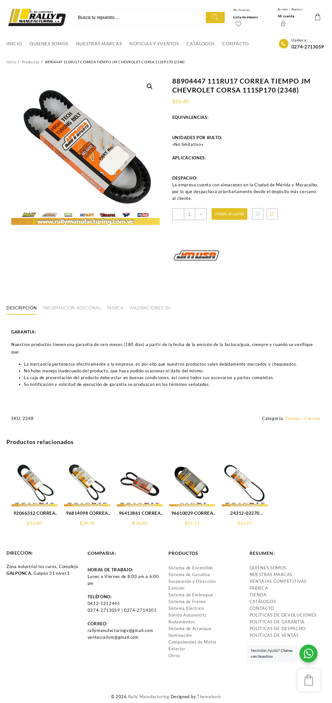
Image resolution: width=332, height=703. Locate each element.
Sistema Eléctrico (186, 608)
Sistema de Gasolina (189, 574)
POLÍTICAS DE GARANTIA (277, 621)
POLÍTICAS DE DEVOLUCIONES (283, 615)
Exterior (176, 648)
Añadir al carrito (229, 213)
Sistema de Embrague (190, 594)
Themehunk (209, 696)
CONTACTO (262, 608)
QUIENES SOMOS (268, 567)
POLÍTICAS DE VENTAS (274, 635)
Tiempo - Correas (303, 418)
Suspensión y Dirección (191, 581)
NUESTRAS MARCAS (271, 574)
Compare (272, 213)
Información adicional (72, 307)
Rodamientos (181, 621)
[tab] (24, 308)
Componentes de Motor (192, 642)
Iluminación (180, 635)
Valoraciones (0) (149, 307)
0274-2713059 (307, 46)
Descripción (21, 307)
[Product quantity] (189, 214)
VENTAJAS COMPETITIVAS (278, 581)
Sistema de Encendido (190, 567)
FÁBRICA (259, 588)
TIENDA (258, 594)
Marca (115, 307)
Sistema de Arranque (189, 628)
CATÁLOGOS (263, 601)
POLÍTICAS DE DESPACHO (278, 628)
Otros (174, 655)
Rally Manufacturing (148, 696)
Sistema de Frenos (187, 601)
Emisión (176, 588)
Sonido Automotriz (187, 615)
